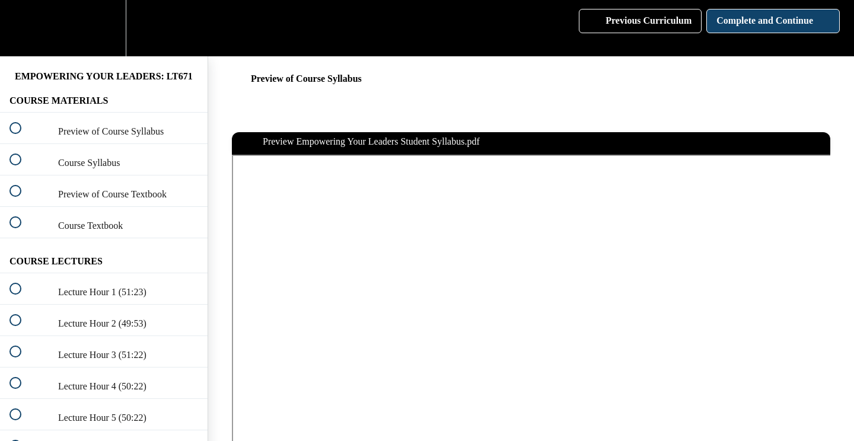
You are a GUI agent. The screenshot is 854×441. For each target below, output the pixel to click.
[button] (22, 28)
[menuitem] (104, 28)
